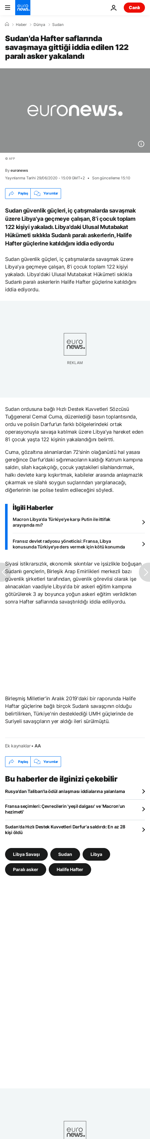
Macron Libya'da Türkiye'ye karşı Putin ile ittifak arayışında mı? (61, 522)
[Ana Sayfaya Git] (22, 7)
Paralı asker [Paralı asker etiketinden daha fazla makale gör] (25, 869)
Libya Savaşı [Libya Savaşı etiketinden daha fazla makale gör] (26, 854)
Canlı (134, 7)
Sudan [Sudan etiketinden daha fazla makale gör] (65, 854)
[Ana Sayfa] (7, 24)
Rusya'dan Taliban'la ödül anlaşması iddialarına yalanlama (65, 791)
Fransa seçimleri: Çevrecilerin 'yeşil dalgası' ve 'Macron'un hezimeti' (65, 808)
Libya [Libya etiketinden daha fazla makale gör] (96, 854)
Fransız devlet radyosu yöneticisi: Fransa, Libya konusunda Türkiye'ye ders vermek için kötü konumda (69, 543)
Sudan (58, 25)
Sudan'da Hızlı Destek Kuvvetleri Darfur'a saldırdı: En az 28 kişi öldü (65, 829)
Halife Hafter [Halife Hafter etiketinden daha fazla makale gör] (70, 869)
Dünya (39, 25)
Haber (21, 25)
